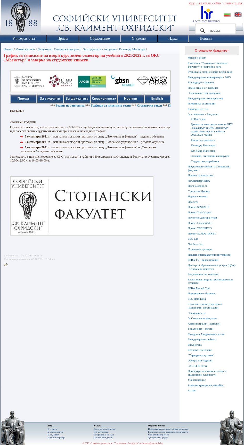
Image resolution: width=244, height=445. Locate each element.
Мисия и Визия (197, 57)
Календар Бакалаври (203, 145)
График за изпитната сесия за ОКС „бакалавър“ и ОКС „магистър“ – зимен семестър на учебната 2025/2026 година (212, 129)
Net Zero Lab (195, 244)
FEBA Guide (198, 118)
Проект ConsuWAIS (200, 222)
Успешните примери (200, 249)
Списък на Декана (199, 191)
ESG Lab (193, 238)
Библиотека (195, 344)
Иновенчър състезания (201, 103)
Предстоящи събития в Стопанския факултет (209, 168)
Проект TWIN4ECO (200, 228)
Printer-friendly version (7, 265)
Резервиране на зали (104, 434)
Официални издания (200, 360)
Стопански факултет (67, 49)
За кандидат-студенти (201, 82)
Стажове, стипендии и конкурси (210, 155)
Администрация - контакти (204, 323)
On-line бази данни (103, 437)
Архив (192, 390)
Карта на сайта (210, 3)
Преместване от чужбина (203, 87)
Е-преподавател (55, 432)
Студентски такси (155, 105)
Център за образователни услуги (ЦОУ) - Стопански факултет (211, 267)
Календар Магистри (132, 49)
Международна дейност (202, 339)
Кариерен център (198, 108)
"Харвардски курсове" (201, 355)
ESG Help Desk (197, 298)
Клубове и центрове (200, 349)
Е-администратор (55, 437)
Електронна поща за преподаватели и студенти (210, 281)
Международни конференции (205, 98)
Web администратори (158, 434)
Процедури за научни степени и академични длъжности (207, 372)
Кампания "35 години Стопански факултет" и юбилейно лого (207, 64)
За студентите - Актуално (99, 49)
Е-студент (52, 429)
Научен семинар (197, 196)
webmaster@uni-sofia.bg (151, 443)
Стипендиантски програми (204, 92)
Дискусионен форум (158, 437)
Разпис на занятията (75, 105)
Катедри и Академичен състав (206, 334)
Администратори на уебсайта (205, 385)
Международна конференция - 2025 (209, 77)
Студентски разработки (205, 161)
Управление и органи (200, 328)
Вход (192, 3)
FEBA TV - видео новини (203, 259)
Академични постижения (203, 274)
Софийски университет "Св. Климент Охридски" (50, 18)
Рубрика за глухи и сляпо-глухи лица (210, 71)
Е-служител (53, 434)
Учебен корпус (197, 379)
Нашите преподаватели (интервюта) (209, 254)
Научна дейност (197, 185)
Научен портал (101, 432)
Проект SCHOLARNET (202, 233)
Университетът (25, 49)
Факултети (45, 49)
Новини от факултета (200, 175)
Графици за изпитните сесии (116, 105)
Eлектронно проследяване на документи (168, 432)
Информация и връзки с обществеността (168, 429)
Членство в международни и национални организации (205, 305)
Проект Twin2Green (200, 212)
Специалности (196, 312)
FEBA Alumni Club (199, 288)
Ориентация (233, 3)
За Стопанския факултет (202, 318)
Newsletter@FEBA (199, 180)
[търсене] (214, 31)
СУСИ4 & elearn (198, 365)
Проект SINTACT (198, 206)
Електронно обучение (104, 429)
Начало (8, 49)
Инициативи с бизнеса (201, 293)
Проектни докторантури (202, 217)
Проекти (193, 201)
